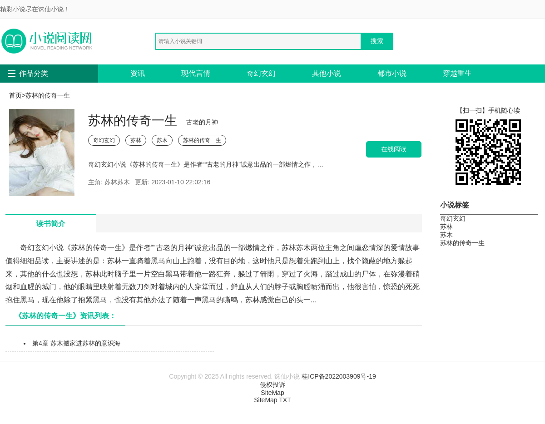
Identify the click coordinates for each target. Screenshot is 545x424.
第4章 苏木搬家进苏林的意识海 (76, 343)
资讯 (137, 73)
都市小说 (391, 73)
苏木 (162, 140)
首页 (15, 95)
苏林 (135, 140)
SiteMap (272, 392)
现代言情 (195, 73)
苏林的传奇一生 (202, 140)
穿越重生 (457, 73)
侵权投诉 (272, 384)
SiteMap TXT (272, 400)
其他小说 (326, 73)
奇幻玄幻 (261, 73)
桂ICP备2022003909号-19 (339, 376)
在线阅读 (393, 149)
